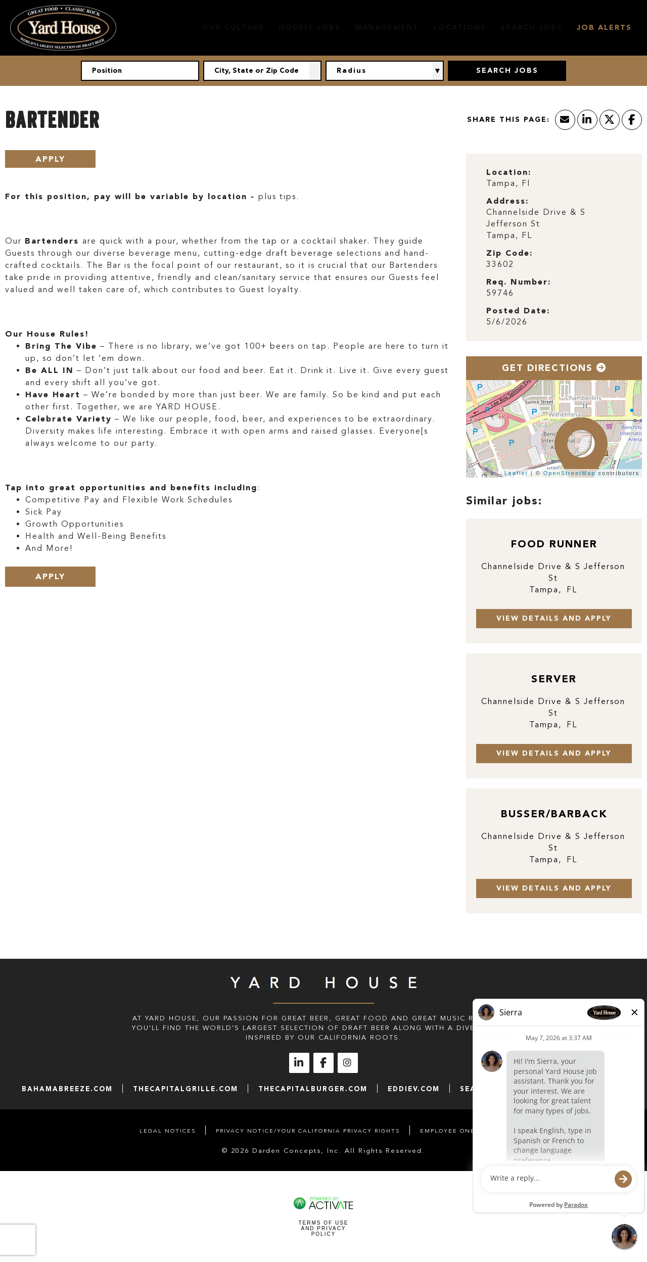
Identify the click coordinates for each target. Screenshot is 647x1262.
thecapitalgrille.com (185, 1089)
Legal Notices (168, 1131)
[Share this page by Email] (565, 120)
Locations (459, 27)
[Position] (140, 71)
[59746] (554, 293)
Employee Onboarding (463, 1131)
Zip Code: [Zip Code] (509, 253)
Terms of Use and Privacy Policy (323, 1228)
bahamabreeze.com (67, 1089)
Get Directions (554, 367)
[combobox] (262, 71)
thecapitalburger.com (312, 1089)
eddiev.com (414, 1089)
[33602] (554, 264)
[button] (315, 71)
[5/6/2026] (554, 322)
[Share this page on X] (609, 120)
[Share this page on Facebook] (632, 120)
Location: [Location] (508, 172)
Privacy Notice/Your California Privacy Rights (308, 1131)
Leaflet (516, 473)
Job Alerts (604, 27)
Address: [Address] (507, 201)
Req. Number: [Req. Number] (518, 282)
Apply (50, 159)
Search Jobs (531, 27)
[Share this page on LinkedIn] (587, 120)
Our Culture (233, 27)
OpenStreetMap (569, 473)
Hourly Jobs (310, 27)
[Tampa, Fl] (554, 184)
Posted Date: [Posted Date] (518, 310)
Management (387, 27)
